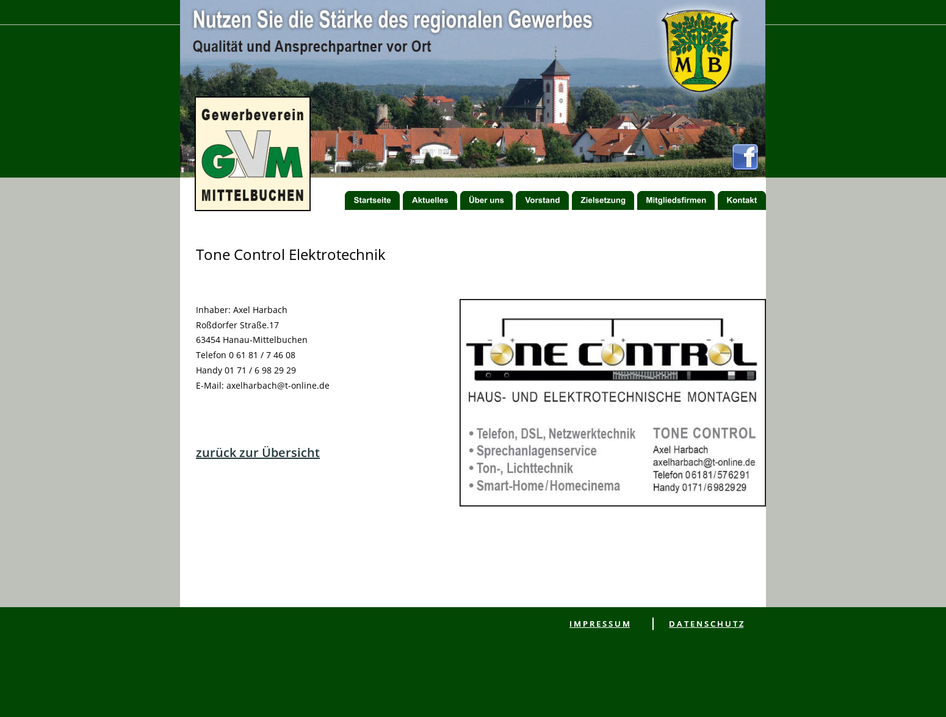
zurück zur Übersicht (258, 452)
